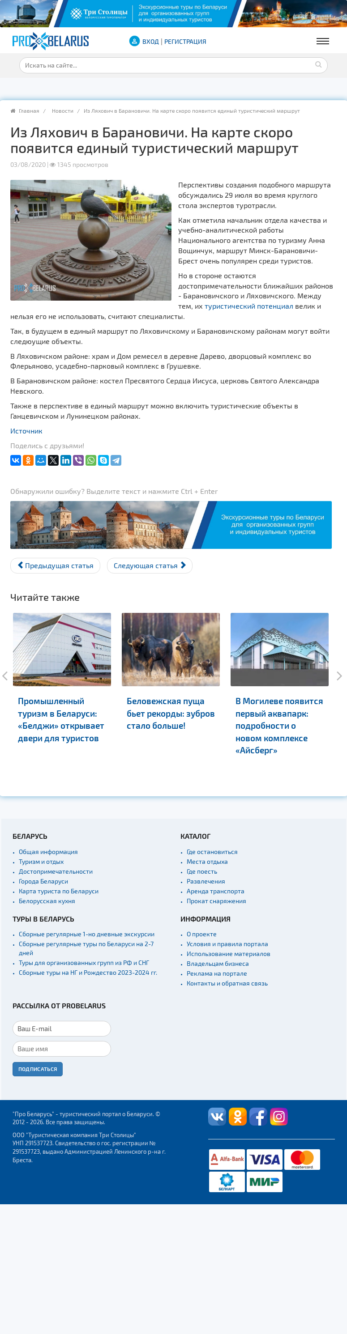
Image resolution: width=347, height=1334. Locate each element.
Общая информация (48, 851)
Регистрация (185, 41)
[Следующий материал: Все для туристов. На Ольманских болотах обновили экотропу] (150, 566)
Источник (26, 430)
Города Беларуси (43, 881)
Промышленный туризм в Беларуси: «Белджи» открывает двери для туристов (61, 719)
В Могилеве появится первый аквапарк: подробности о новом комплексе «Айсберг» (279, 725)
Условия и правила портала (227, 943)
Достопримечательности (56, 871)
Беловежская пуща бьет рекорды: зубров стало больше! (171, 713)
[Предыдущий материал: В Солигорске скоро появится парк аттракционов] (55, 566)
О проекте (202, 934)
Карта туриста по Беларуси (59, 891)
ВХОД (150, 41)
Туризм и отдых (41, 861)
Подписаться (37, 1069)
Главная (29, 110)
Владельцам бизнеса (218, 963)
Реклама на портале (217, 973)
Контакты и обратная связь (227, 983)
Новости (62, 110)
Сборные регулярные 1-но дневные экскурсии (86, 934)
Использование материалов (228, 953)
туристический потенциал (249, 306)
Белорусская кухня (47, 901)
